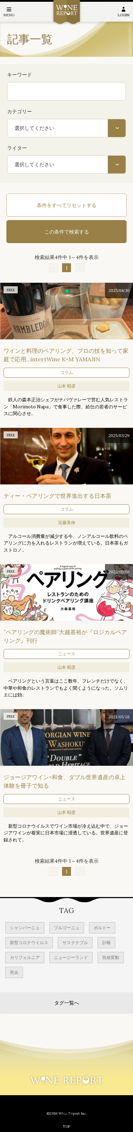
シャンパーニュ (25, 927)
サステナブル (75, 942)
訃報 (106, 942)
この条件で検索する (66, 232)
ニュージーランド (71, 957)
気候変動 (110, 957)
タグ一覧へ (66, 1003)
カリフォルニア (25, 957)
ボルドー (102, 927)
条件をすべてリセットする (66, 205)
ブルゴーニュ (66, 927)
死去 (14, 972)
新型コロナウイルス (29, 942)
